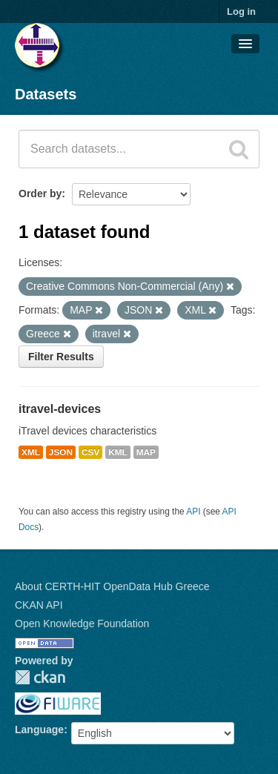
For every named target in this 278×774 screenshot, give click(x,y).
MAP (146, 452)
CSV (90, 452)
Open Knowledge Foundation (82, 623)
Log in (241, 11)
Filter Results (61, 357)
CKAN (40, 677)
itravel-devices (60, 409)
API (193, 511)
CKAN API (39, 605)
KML (118, 452)
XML (30, 452)
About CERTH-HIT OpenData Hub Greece (112, 586)
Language (39, 729)
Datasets (45, 94)
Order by (40, 193)
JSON (61, 452)
